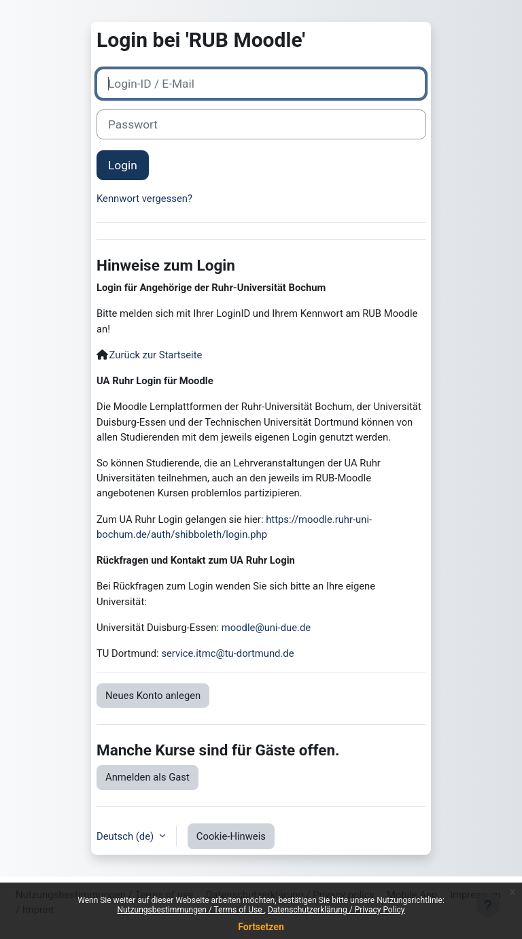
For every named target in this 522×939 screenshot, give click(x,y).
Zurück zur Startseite (156, 355)
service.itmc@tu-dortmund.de (227, 653)
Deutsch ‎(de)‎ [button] (126, 836)
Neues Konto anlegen (153, 695)
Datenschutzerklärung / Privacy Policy (336, 910)
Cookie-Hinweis (231, 836)
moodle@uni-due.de (266, 627)
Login (122, 165)
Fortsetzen (261, 926)
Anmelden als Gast (147, 777)
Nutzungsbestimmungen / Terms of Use (190, 910)
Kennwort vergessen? (144, 198)
